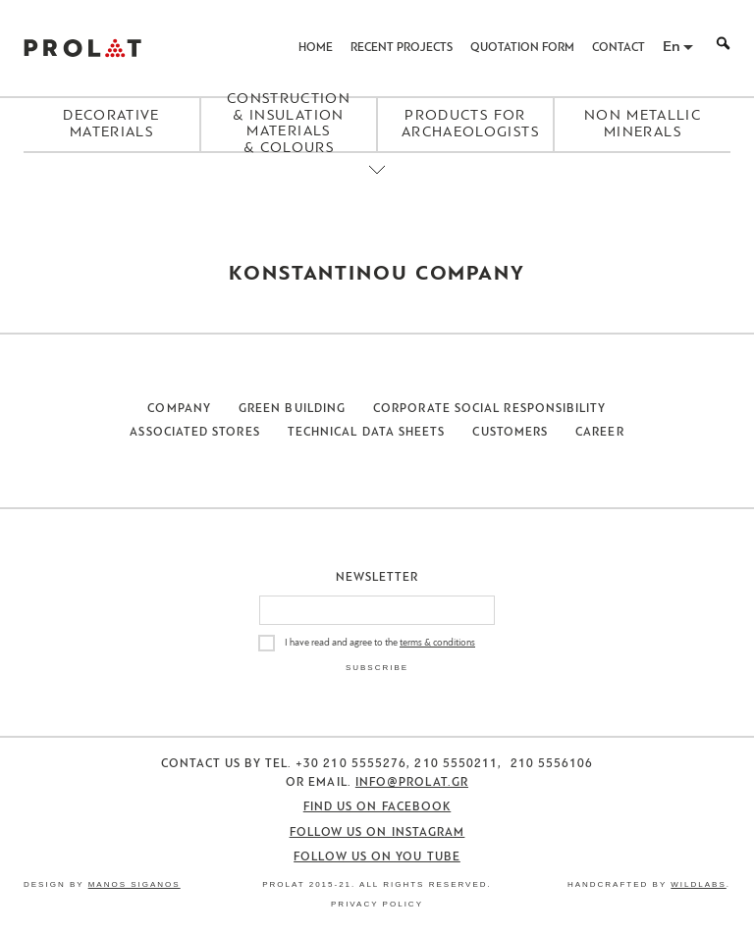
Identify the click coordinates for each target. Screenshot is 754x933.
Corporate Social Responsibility (489, 409)
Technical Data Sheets (367, 433)
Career (599, 433)
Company (179, 409)
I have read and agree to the (380, 643)
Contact (618, 48)
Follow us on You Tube (377, 857)
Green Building (292, 409)
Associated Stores (194, 433)
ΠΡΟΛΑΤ (82, 48)
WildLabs (698, 884)
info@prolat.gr (411, 783)
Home (315, 48)
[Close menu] (377, 186)
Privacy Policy (377, 904)
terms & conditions (437, 643)
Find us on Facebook (377, 807)
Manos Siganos (134, 884)
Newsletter (377, 578)
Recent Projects (401, 48)
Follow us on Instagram (377, 833)
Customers (510, 433)
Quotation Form (522, 48)
